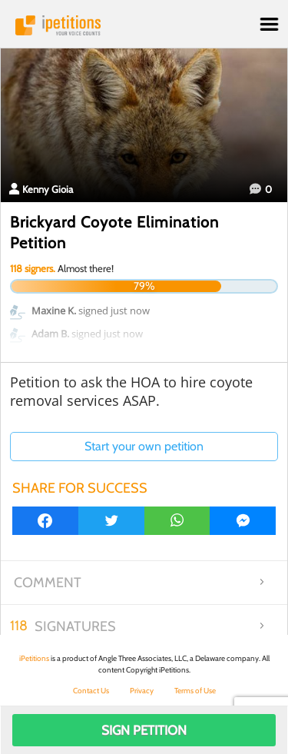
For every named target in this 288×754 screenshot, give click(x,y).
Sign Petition (144, 730)
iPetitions (144, 25)
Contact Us (91, 691)
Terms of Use (195, 691)
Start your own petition (144, 446)
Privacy (142, 691)
